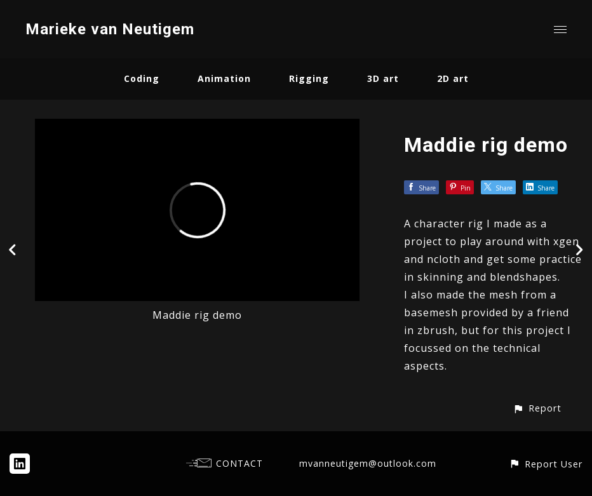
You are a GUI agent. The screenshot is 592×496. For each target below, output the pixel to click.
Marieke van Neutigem (109, 29)
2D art (453, 78)
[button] (537, 408)
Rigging (309, 78)
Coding (141, 78)
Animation (224, 78)
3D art (383, 78)
